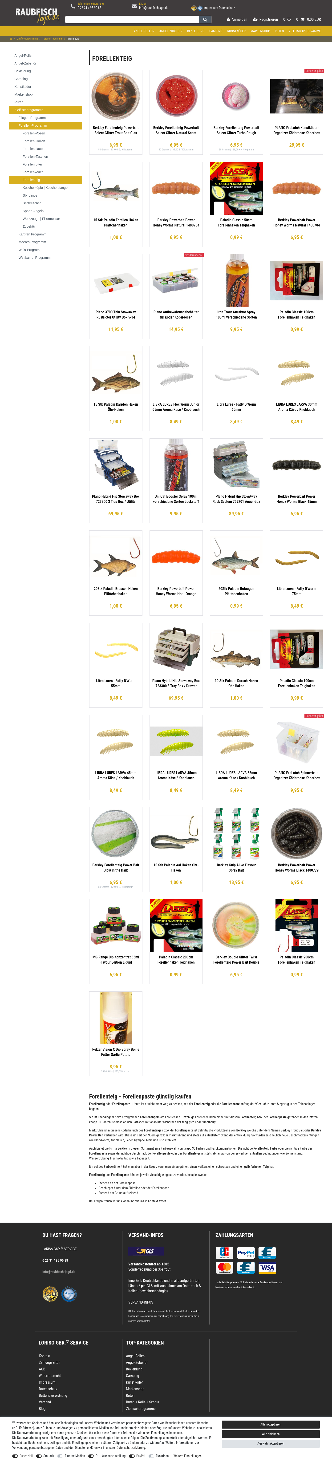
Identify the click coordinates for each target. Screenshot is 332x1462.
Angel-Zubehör (170, 31)
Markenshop (260, 31)
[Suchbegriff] (132, 19)
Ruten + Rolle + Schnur (142, 1402)
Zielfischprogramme (305, 31)
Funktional (163, 1456)
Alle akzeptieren (270, 1424)
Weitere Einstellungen (188, 1456)
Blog (42, 1408)
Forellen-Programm (52, 38)
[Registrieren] (266, 20)
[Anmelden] (237, 20)
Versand (45, 1402)
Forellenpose (127, 1183)
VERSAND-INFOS (146, 1235)
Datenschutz (227, 8)
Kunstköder (236, 31)
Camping (216, 31)
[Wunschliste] (287, 20)
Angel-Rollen (144, 31)
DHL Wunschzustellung (111, 1456)
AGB (42, 1369)
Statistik (48, 1456)
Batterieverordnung (53, 1395)
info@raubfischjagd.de (153, 8)
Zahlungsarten (234, 1235)
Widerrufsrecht (50, 1375)
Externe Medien (75, 1456)
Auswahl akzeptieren (270, 1443)
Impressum (210, 8)
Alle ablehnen (271, 1434)
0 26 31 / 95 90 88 (89, 8)
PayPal (140, 1456)
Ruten (279, 31)
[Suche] (205, 19)
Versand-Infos (143, 1321)
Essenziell (26, 1456)
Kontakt (44, 1356)
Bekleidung (195, 31)
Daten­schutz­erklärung (131, 1448)
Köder (198, 1122)
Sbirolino (134, 1188)
